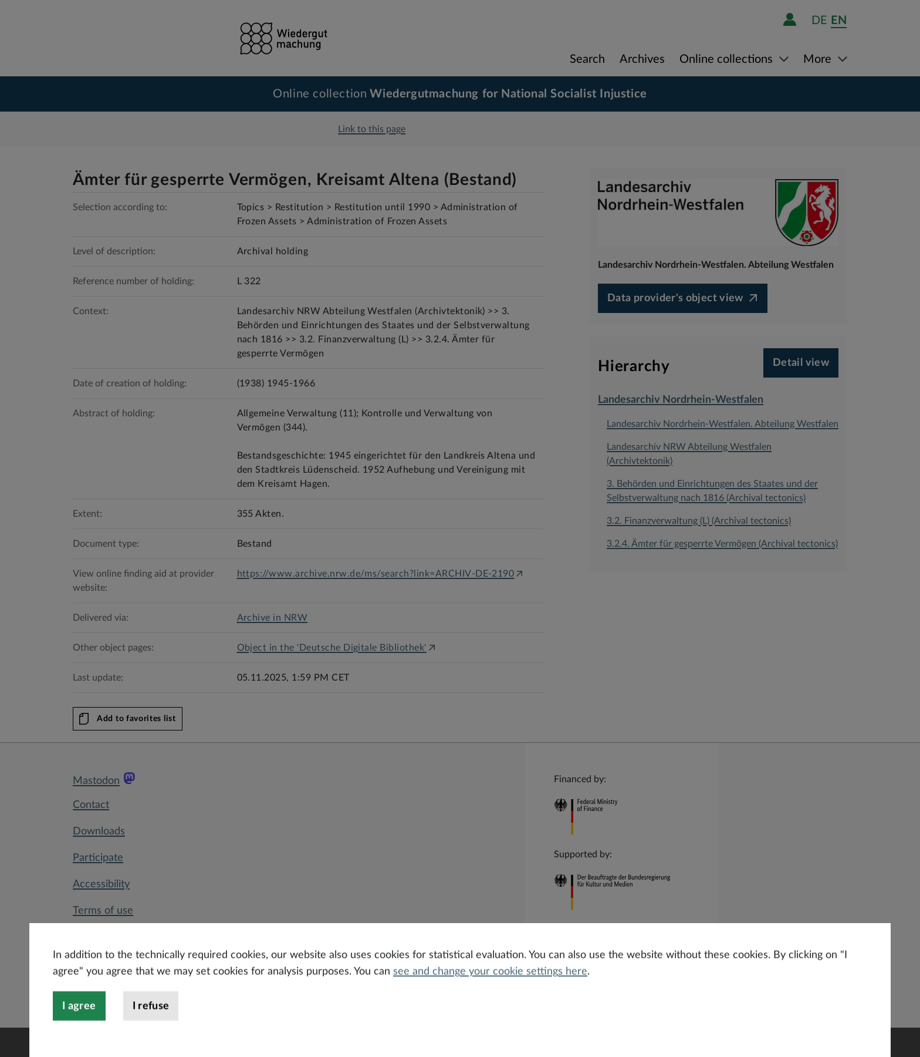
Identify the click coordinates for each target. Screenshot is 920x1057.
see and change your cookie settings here (490, 1000)
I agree (79, 1035)
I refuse (151, 1035)
